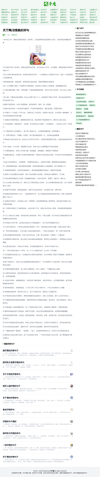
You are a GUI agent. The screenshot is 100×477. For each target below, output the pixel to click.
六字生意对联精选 (81, 163)
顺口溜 (92, 22)
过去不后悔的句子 (81, 141)
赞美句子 (83, 10)
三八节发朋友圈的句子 (83, 120)
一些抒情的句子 (9, 445)
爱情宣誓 (78, 182)
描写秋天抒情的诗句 (11, 433)
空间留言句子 (80, 98)
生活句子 (44, 10)
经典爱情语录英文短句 (83, 63)
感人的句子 (25, 22)
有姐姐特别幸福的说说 (83, 65)
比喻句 (82, 17)
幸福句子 (4, 17)
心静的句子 (64, 22)
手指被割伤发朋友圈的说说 (84, 49)
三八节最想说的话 (81, 105)
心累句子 (34, 17)
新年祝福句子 (35, 10)
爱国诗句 (63, 17)
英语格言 (14, 22)
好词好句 (4, 20)
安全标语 (63, 20)
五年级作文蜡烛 (80, 169)
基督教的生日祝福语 (82, 35)
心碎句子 (83, 12)
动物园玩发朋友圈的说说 (84, 79)
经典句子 (14, 12)
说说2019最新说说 (81, 133)
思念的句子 (93, 17)
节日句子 (73, 10)
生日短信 (14, 20)
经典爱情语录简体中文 (83, 57)
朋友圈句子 (54, 10)
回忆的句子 (44, 22)
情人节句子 (15, 10)
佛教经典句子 (6, 12)
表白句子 (44, 12)
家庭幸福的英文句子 (82, 71)
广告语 (52, 22)
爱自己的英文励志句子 (83, 52)
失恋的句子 (84, 20)
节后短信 (79, 123)
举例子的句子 (84, 22)
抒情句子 (24, 15)
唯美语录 (91, 116)
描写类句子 (15, 15)
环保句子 (91, 102)
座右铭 (43, 15)
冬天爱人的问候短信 (82, 171)
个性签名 (73, 15)
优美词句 (92, 105)
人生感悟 (53, 12)
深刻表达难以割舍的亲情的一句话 (87, 185)
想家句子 (53, 15)
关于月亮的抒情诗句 (11, 374)
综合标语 (53, 20)
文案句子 (83, 15)
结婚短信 (4, 22)
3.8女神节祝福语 (81, 102)
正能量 (86, 109)
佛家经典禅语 (88, 112)
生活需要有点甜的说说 (83, 54)
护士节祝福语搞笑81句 (83, 180)
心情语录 (34, 22)
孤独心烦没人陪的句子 (83, 174)
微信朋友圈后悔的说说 (83, 177)
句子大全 (4, 15)
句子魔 (7, 35)
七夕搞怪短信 (80, 136)
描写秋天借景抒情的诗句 (13, 362)
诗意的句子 (74, 22)
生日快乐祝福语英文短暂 (84, 41)
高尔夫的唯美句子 (81, 74)
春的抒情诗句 (8, 409)
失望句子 (34, 12)
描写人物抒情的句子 (11, 386)
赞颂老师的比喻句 (81, 147)
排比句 (43, 20)
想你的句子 (74, 20)
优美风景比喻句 (80, 150)
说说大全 (63, 10)
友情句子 (24, 17)
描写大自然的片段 (81, 166)
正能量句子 (93, 10)
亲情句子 (93, 15)
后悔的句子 (93, 20)
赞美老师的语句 (81, 94)
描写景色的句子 (81, 116)
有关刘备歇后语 (80, 144)
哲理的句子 (25, 20)
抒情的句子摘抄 (9, 421)
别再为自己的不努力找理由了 (85, 158)
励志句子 (73, 12)
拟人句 (72, 17)
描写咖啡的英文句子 (82, 60)
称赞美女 (79, 109)
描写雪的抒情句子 (10, 350)
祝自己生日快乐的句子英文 (84, 46)
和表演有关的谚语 (81, 155)
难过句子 (14, 17)
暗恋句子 (44, 17)
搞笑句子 (4, 10)
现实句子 (34, 15)
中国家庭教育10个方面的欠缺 (85, 161)
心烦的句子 (54, 17)
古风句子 (79, 112)
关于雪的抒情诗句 (10, 397)
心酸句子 (63, 15)
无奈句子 (93, 12)
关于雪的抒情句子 (10, 457)
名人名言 (24, 10)
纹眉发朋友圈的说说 (82, 38)
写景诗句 (34, 20)
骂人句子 (24, 12)
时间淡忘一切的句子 (82, 152)
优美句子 (63, 12)
